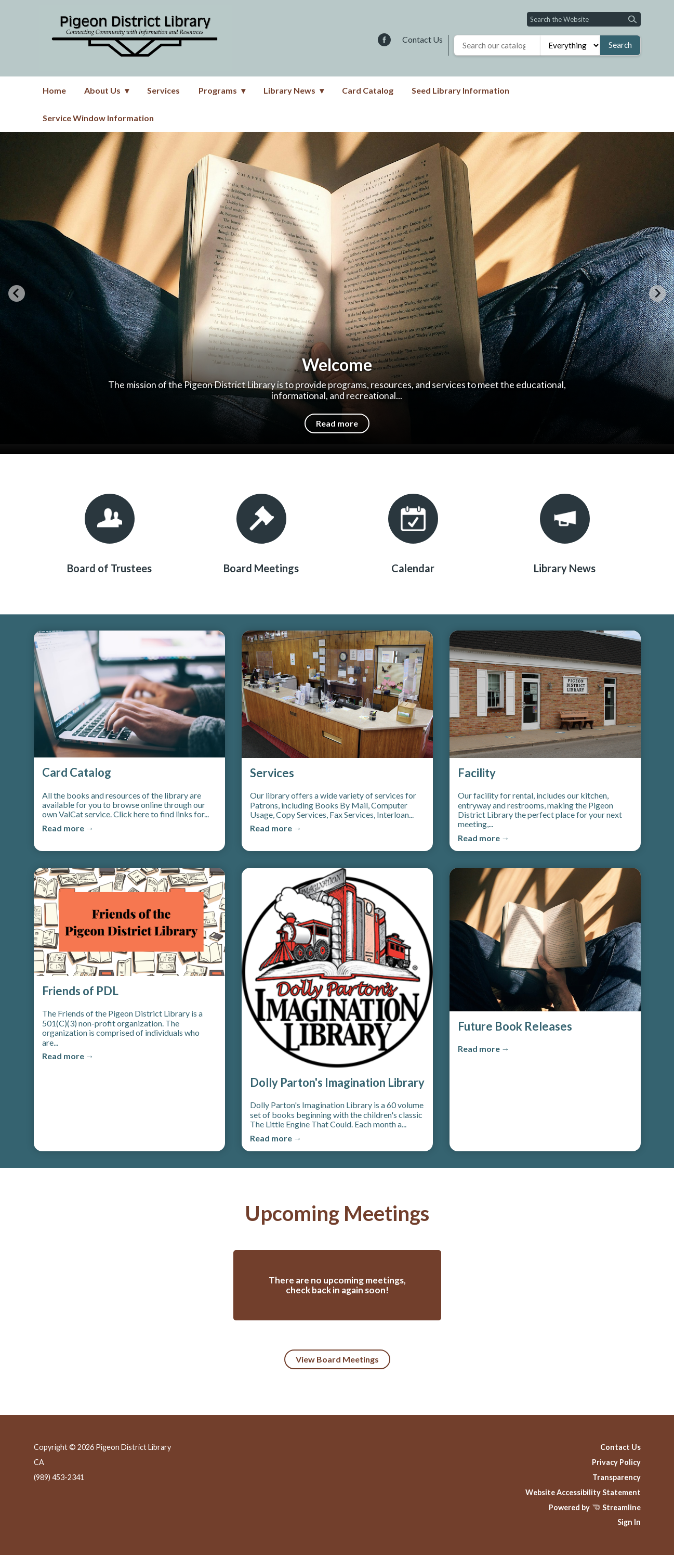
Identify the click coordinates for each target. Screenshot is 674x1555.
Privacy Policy (616, 1462)
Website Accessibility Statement (583, 1492)
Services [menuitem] (163, 90)
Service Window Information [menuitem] (98, 118)
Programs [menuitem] (218, 90)
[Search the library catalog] (497, 45)
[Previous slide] (16, 293)
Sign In (629, 1522)
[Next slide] (657, 293)
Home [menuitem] (54, 90)
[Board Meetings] (261, 534)
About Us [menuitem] (102, 90)
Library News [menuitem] (289, 90)
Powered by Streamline (595, 1507)
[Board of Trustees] (109, 534)
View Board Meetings (337, 1359)
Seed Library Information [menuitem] (460, 90)
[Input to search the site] (584, 19)
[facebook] (384, 40)
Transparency (616, 1477)
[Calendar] (413, 534)
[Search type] (570, 45)
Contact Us (422, 39)
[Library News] (565, 534)
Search (620, 44)
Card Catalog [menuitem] (367, 90)
